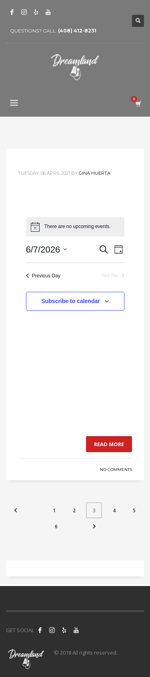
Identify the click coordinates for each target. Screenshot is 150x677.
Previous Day (43, 276)
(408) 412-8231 (77, 31)
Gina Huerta (94, 173)
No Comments (116, 469)
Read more (109, 444)
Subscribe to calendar (70, 301)
